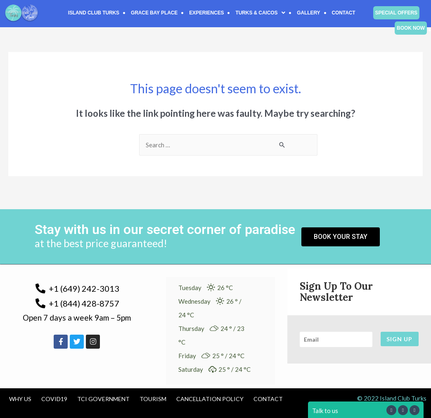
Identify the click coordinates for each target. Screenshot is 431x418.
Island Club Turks (93, 13)
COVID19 (54, 398)
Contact (343, 13)
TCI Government (103, 398)
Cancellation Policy (210, 398)
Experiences (206, 13)
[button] (260, 12)
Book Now (411, 28)
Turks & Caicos (260, 13)
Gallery (308, 13)
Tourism (153, 398)
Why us (20, 398)
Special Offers (396, 13)
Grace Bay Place (154, 13)
